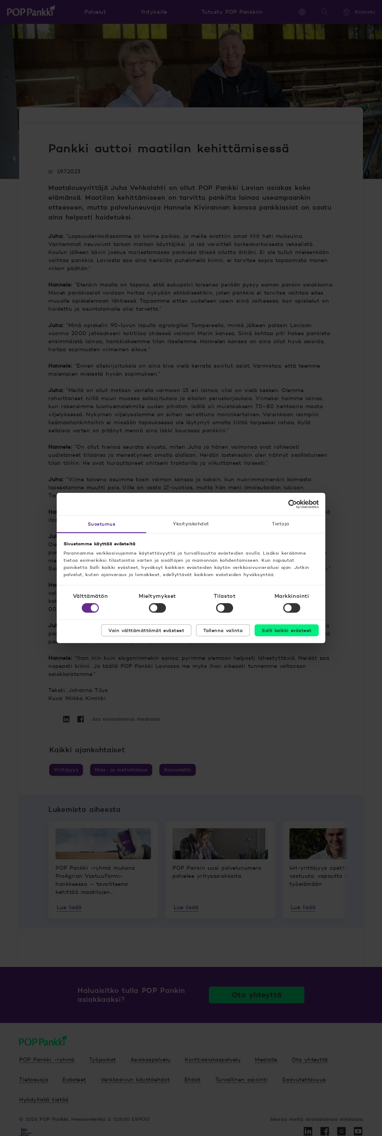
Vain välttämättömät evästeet (146, 630)
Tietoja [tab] (280, 524)
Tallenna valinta (223, 630)
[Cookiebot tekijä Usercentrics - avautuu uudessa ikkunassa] (293, 503)
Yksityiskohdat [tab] (191, 524)
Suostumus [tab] (101, 524)
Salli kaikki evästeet (286, 630)
